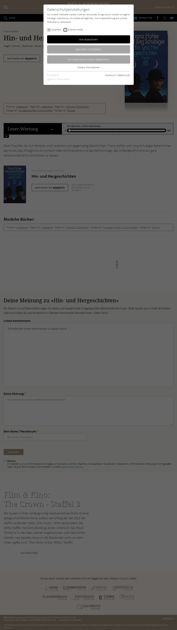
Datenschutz (124, 75)
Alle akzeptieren (88, 39)
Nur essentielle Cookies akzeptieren (88, 59)
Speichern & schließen (89, 49)
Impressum (110, 75)
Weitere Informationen (88, 67)
